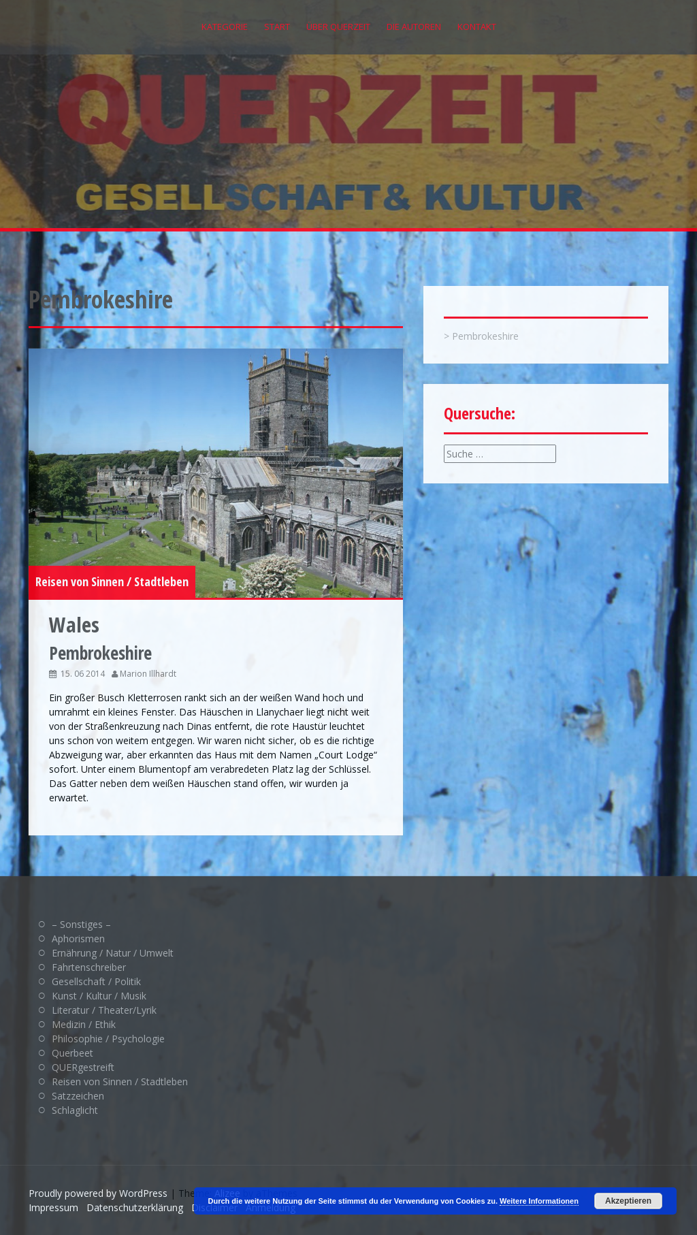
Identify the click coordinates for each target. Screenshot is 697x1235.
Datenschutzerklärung (134, 1207)
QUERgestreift (83, 1067)
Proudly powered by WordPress (98, 1193)
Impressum (53, 1207)
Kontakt (476, 26)
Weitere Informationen (539, 1201)
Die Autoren (414, 26)
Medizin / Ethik (84, 1024)
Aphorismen (78, 938)
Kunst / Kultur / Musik (99, 995)
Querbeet (72, 1052)
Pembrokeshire (485, 336)
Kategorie (224, 26)
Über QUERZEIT (338, 26)
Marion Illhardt (148, 673)
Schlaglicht (75, 1110)
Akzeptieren (628, 1201)
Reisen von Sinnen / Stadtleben (112, 581)
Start (277, 26)
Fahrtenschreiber (89, 967)
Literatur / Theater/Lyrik (104, 1010)
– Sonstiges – (81, 924)
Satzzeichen (78, 1095)
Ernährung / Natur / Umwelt (113, 952)
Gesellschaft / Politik (96, 981)
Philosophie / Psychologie (108, 1038)
